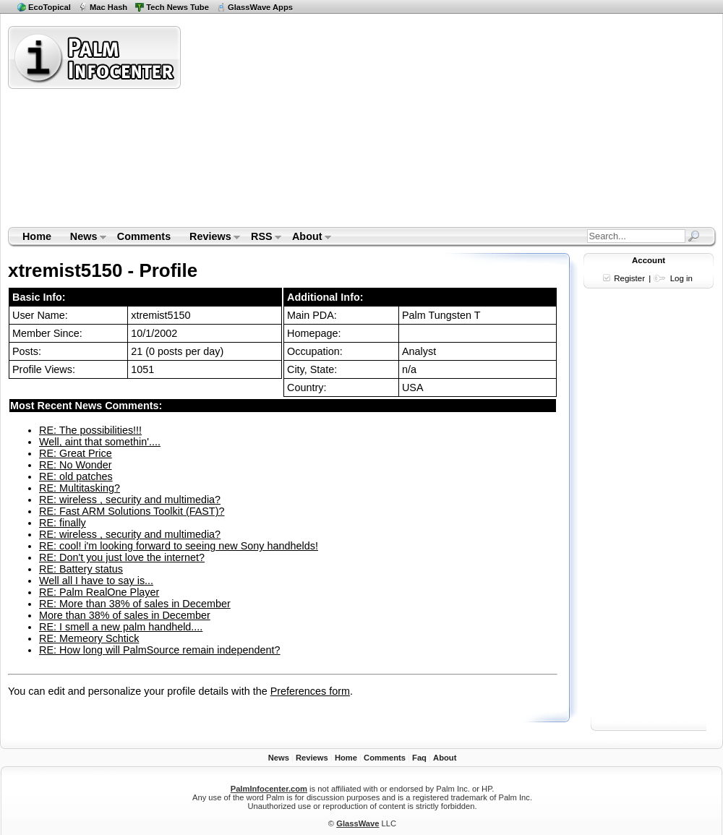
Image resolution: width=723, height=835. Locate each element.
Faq (419, 757)
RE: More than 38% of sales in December (135, 603)
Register (629, 278)
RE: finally (62, 522)
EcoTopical (49, 7)
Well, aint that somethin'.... (100, 442)
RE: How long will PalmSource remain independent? (160, 650)
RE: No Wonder (75, 465)
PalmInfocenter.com (269, 788)
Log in (681, 278)
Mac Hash (108, 7)
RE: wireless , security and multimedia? (130, 499)
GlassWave (357, 823)
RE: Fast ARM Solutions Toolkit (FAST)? (131, 511)
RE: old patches (76, 476)
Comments (144, 236)
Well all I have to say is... (96, 580)
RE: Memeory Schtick (89, 638)
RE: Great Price (75, 453)
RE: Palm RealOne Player (99, 592)
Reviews (210, 238)
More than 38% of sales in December (124, 615)
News (83, 238)
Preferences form (310, 691)
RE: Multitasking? (79, 488)
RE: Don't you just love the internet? (122, 557)
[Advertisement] (371, 126)
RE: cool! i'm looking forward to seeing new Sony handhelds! (178, 546)
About (307, 238)
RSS (261, 238)
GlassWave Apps (260, 7)
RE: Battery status (81, 569)
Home (36, 236)
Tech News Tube (177, 7)
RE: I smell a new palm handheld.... (120, 627)
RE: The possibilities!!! (90, 430)
